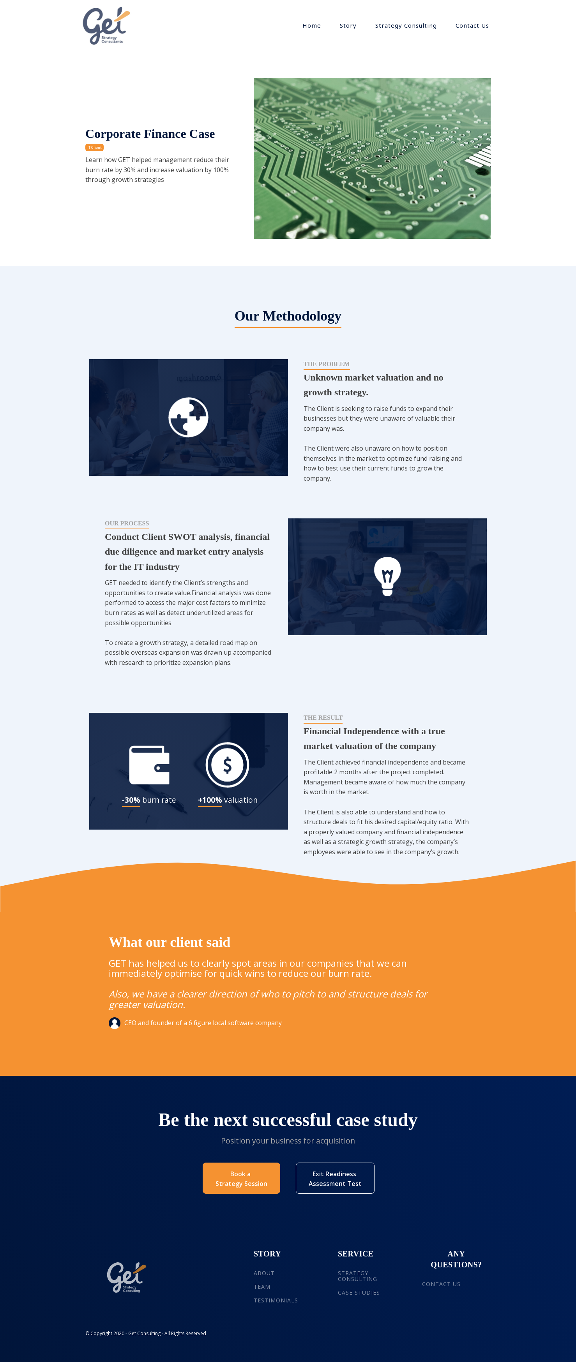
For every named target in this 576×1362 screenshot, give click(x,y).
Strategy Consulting (406, 25)
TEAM (262, 1287)
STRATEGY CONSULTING (357, 1276)
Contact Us (472, 25)
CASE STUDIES (359, 1292)
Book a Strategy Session (241, 1179)
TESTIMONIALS (276, 1300)
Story (348, 25)
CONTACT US (441, 1284)
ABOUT (264, 1273)
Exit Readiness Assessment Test (335, 1179)
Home (311, 25)
